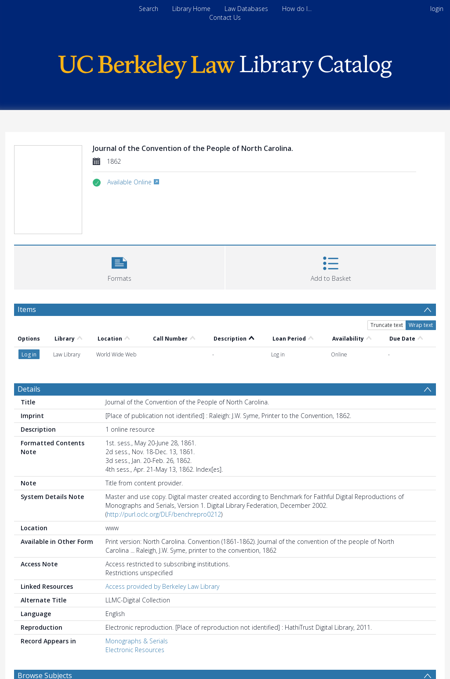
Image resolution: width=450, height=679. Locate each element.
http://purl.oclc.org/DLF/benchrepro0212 (164, 514)
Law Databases (246, 8)
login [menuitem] (436, 8)
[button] (119, 266)
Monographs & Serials (136, 641)
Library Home (191, 8)
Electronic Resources (134, 650)
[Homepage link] (225, 64)
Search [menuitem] (148, 8)
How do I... (297, 8)
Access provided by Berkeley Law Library (162, 586)
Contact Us (225, 17)
